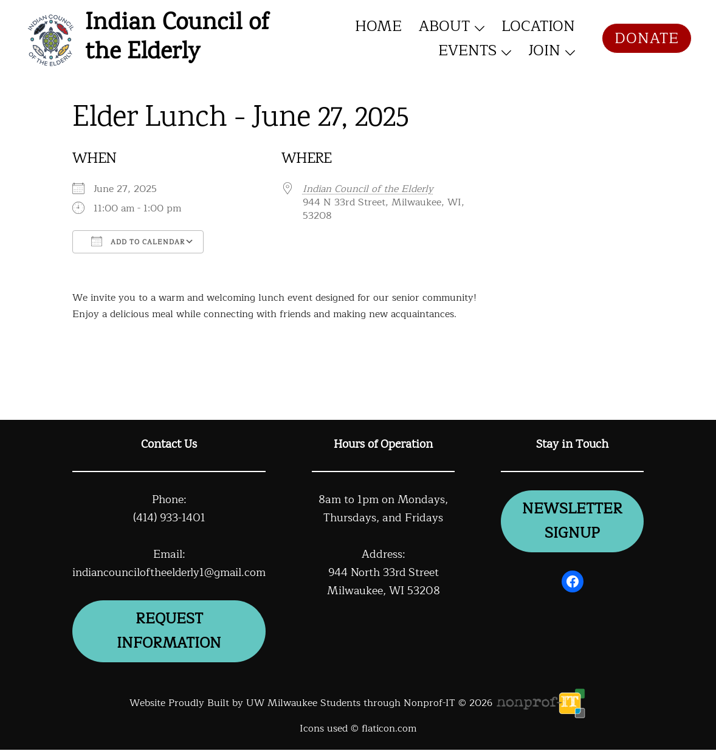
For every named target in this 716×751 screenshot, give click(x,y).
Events (467, 50)
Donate (646, 38)
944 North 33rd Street (385, 572)
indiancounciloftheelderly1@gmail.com (170, 572)
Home (378, 26)
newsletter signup (573, 522)
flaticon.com (389, 730)
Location (538, 26)
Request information (170, 632)
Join (544, 50)
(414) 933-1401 (170, 518)
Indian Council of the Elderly (177, 38)
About (444, 26)
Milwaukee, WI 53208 (385, 590)
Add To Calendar (138, 242)
